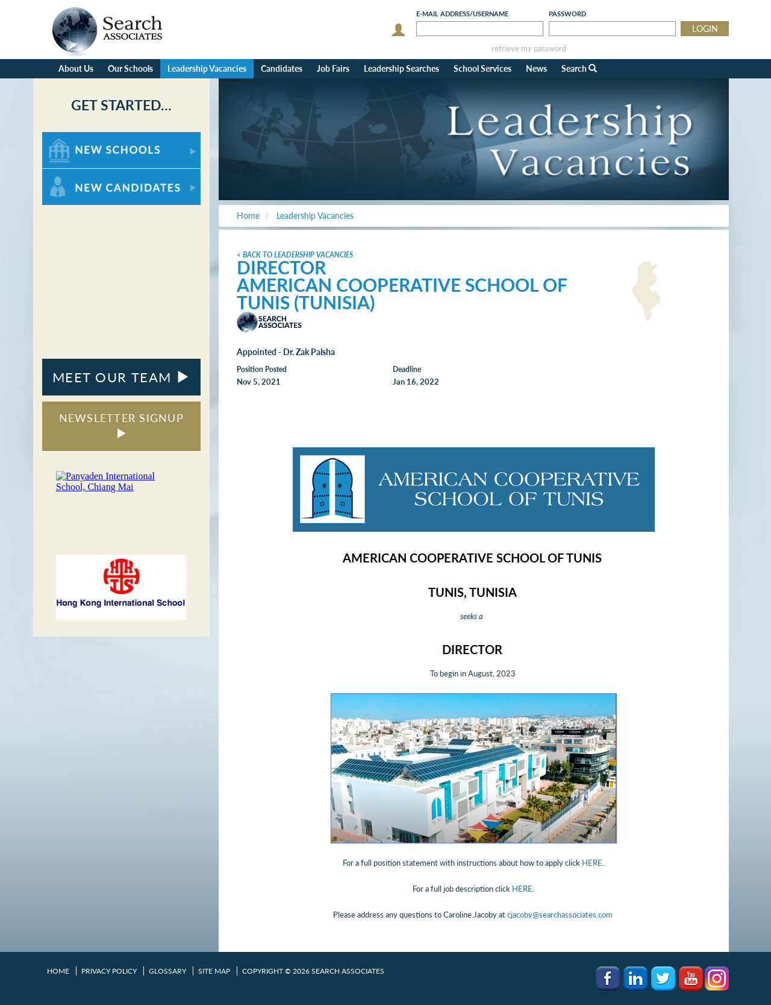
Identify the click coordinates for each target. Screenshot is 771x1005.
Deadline (407, 369)
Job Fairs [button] (333, 68)
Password (567, 13)
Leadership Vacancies (206, 68)
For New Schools (73, 138)
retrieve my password (529, 48)
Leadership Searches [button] (401, 68)
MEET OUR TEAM (121, 377)
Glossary (167, 970)
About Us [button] (75, 68)
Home (58, 970)
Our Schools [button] (130, 68)
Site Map (214, 970)
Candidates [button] (281, 68)
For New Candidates (79, 174)
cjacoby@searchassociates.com (560, 914)
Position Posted (262, 369)
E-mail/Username (462, 13)
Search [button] (579, 68)
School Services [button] (482, 68)
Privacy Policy (109, 970)
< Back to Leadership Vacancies (295, 254)
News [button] (536, 68)
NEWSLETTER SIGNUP (121, 424)
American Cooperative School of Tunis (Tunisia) (402, 293)
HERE (592, 863)
